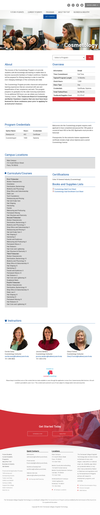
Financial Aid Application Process (12, 471)
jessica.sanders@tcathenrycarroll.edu (49, 356)
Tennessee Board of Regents (56, 500)
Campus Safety (7, 483)
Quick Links (92, 5)
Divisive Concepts (84, 488)
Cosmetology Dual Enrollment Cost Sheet (68, 191)
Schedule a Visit (37, 433)
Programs (50, 12)
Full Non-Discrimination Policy (87, 485)
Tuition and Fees (7, 478)
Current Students (35, 12)
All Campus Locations (60, 490)
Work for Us (5, 490)
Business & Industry (82, 12)
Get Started (50, 17)
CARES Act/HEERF (8, 480)
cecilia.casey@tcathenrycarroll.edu (17, 356)
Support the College (8, 485)
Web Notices (83, 490)
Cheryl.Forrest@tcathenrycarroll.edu (79, 356)
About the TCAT (64, 12)
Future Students (17, 12)
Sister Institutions (7, 487)
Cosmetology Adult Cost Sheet (65, 189)
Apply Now (73, 99)
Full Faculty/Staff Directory (36, 479)
